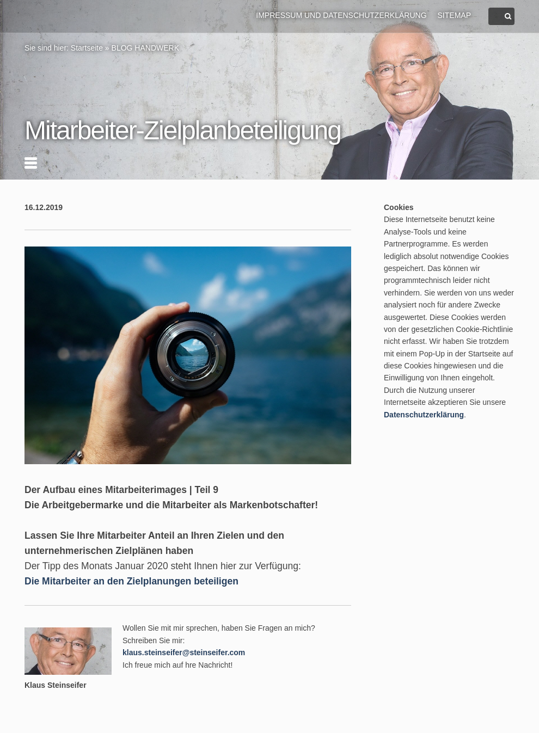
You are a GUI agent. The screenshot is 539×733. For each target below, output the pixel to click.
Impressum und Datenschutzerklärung (341, 15)
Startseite (87, 48)
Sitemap (454, 15)
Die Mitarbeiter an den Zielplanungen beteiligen (131, 581)
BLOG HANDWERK (145, 48)
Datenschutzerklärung (424, 414)
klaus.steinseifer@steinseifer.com (183, 652)
